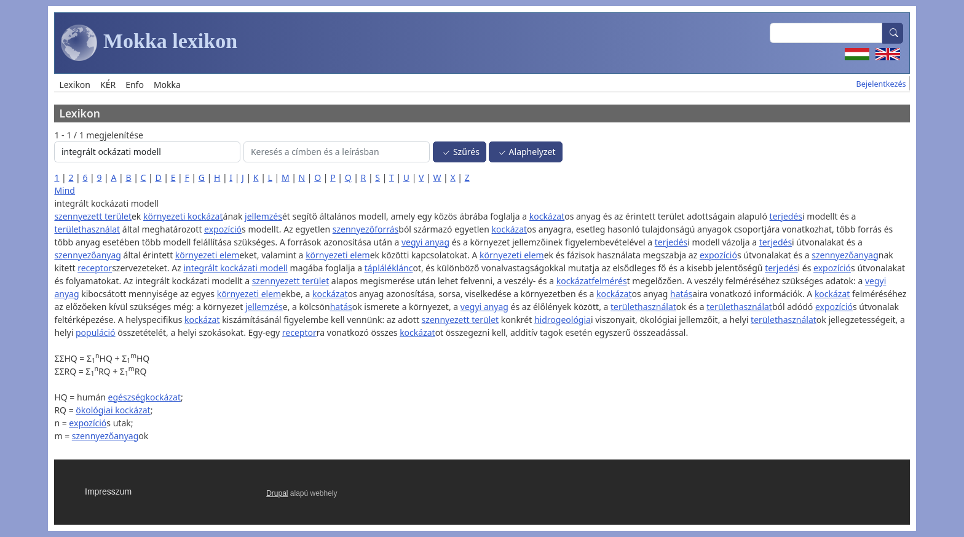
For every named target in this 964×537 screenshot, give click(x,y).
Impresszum (108, 491)
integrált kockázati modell (235, 268)
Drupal (277, 493)
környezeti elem (207, 255)
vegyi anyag (425, 242)
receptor (94, 268)
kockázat (546, 216)
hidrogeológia (562, 319)
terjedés (786, 216)
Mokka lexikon (149, 43)
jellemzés (263, 216)
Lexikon (74, 84)
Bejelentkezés (881, 84)
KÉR (108, 84)
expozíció (223, 229)
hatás (681, 294)
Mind (64, 190)
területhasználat (87, 229)
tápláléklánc (389, 268)
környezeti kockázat (183, 216)
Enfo (134, 84)
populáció (96, 332)
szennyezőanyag (87, 255)
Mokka (167, 84)
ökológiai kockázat (113, 410)
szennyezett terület (93, 216)
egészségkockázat (144, 397)
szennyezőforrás (366, 229)
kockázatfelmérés (591, 281)
